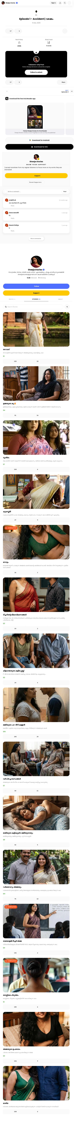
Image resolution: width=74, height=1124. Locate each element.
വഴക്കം (19, 45)
